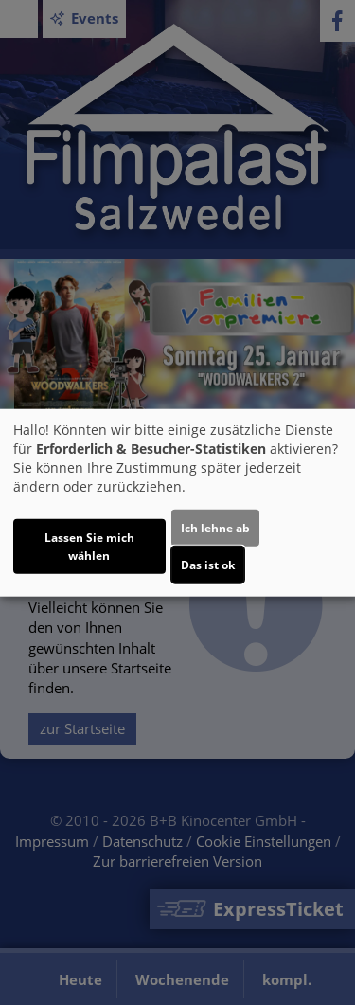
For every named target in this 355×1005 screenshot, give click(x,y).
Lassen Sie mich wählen (89, 546)
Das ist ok (208, 565)
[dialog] (177, 502)
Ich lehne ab (215, 528)
